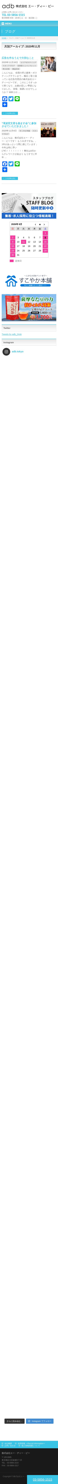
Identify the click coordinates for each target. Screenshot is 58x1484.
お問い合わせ (10, 1446)
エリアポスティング (28, 62)
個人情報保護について (30, 1446)
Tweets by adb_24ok (11, 334)
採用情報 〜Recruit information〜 (31, 1443)
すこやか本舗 (25, 131)
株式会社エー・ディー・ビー (25, 1476)
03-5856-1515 (42, 1479)
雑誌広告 (15, 69)
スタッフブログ (9, 66)
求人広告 (6, 69)
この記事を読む (10, 113)
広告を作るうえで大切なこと (18, 58)
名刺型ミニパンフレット (26, 66)
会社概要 (8, 1443)
